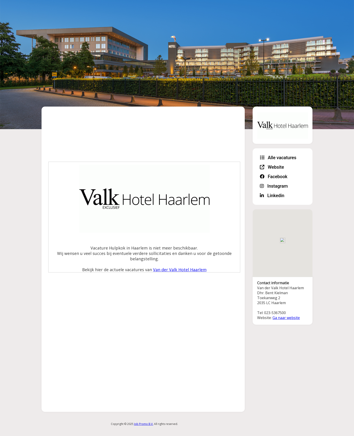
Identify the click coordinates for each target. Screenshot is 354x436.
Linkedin (272, 195)
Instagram (274, 186)
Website (272, 167)
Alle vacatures (278, 157)
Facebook (273, 176)
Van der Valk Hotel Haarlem (180, 269)
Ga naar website (286, 317)
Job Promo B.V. (143, 424)
